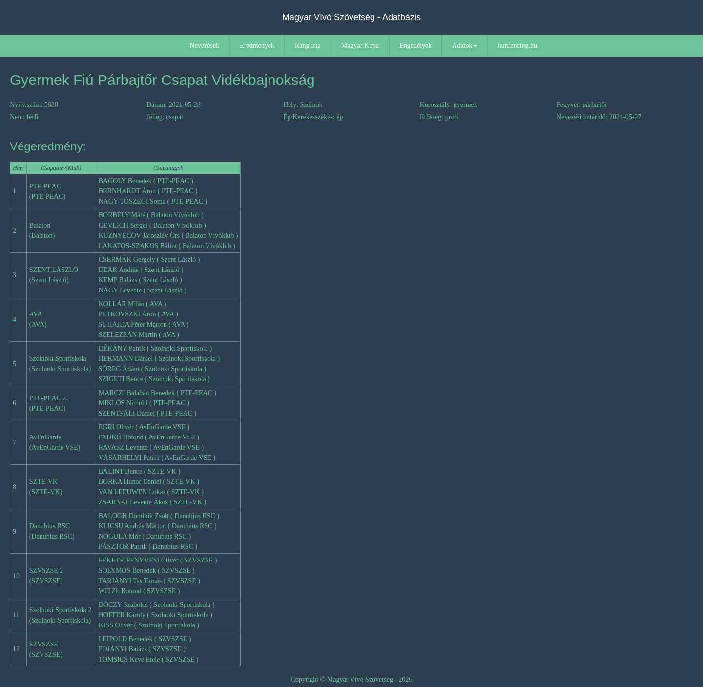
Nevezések (205, 45)
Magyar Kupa (360, 45)
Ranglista (308, 45)
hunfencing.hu (517, 45)
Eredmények (257, 45)
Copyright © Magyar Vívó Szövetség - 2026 (351, 679)
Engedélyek (415, 45)
